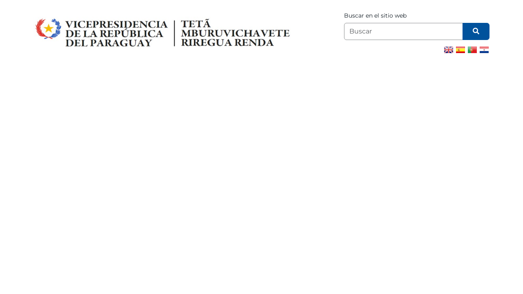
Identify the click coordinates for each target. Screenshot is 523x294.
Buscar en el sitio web (375, 15)
